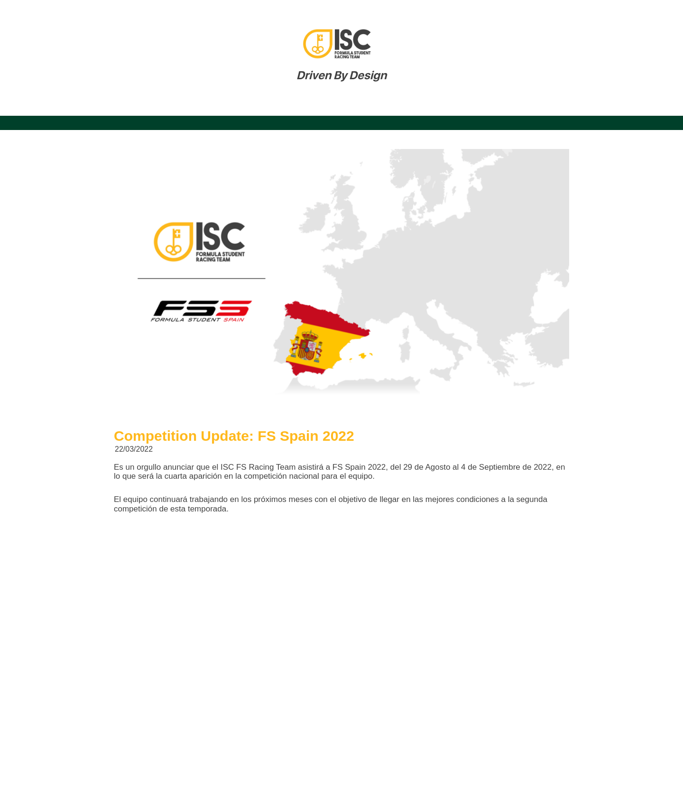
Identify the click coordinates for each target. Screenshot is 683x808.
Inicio (64, 105)
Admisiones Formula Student (572, 105)
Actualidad (388, 105)
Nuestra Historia (222, 105)
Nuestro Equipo (133, 105)
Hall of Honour (464, 105)
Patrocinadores (310, 105)
